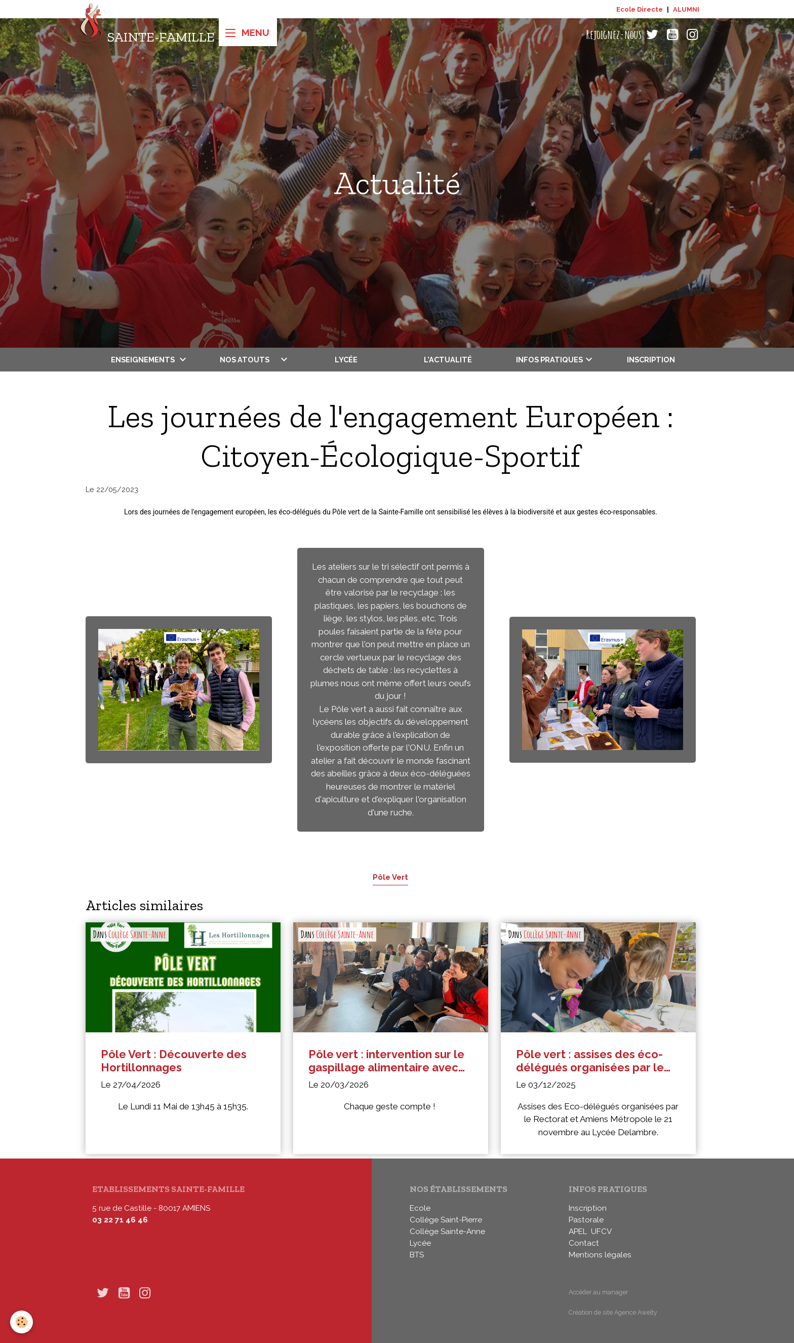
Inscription (651, 359)
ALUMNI (686, 9)
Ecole (420, 1208)
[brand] (147, 34)
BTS (417, 1254)
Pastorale (586, 1219)
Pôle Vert (390, 877)
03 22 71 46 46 (120, 1219)
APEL (578, 1231)
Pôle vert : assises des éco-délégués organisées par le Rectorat (590, 1061)
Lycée (346, 359)
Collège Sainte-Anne (137, 934)
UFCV (601, 1231)
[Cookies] (21, 1322)
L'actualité (448, 359)
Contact (584, 1243)
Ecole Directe (639, 9)
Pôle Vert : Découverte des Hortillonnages (174, 1061)
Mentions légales (600, 1254)
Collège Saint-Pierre (446, 1219)
